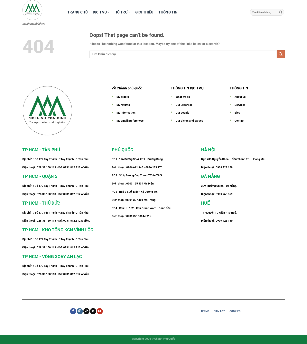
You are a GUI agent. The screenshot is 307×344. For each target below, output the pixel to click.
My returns (123, 105)
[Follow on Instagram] (80, 311)
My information (125, 112)
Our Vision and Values (189, 120)
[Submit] (280, 12)
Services (240, 105)
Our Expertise (184, 105)
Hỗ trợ (122, 12)
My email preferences (130, 120)
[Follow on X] (93, 311)
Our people (182, 112)
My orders (122, 97)
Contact (239, 120)
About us (240, 97)
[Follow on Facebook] (73, 311)
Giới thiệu (144, 12)
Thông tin (167, 12)
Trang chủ (77, 12)
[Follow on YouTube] (100, 311)
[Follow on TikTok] (86, 311)
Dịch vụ (101, 12)
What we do (183, 97)
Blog (237, 112)
